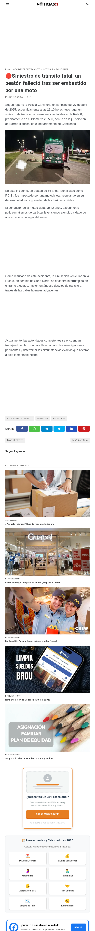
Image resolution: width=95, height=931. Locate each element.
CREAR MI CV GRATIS (47, 814)
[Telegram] (47, 429)
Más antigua (80, 440)
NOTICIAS (43, 418)
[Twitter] (34, 429)
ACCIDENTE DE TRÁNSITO (20, 418)
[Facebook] (22, 429)
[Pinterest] (84, 429)
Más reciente (15, 440)
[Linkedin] (71, 429)
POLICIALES (59, 418)
